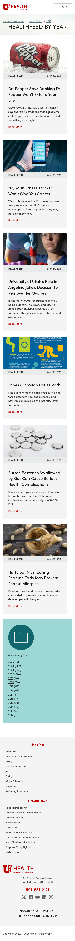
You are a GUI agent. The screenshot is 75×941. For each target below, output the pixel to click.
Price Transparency (16, 807)
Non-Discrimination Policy (20, 842)
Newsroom (12, 786)
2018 (10, 690)
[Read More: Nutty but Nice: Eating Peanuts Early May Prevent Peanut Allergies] (35, 539)
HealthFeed (35, 21)
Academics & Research (19, 756)
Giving (9, 776)
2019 (10, 686)
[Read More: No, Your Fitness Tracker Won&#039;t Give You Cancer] (35, 155)
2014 (10, 707)
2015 (48, 21)
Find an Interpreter (16, 766)
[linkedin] (44, 897)
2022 (11, 674)
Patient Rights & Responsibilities (24, 812)
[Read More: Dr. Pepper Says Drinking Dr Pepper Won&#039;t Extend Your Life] (35, 56)
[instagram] (51, 897)
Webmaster (12, 852)
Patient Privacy (14, 817)
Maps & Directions (16, 781)
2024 (11, 666)
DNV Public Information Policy (22, 837)
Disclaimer (12, 827)
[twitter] (24, 897)
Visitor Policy (13, 822)
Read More (15, 127)
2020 (11, 682)
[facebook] (31, 897)
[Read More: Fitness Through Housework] (35, 352)
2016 (10, 698)
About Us (11, 751)
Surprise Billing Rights (18, 847)
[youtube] (37, 897)
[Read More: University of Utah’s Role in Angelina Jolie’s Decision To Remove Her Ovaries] (35, 249)
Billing (9, 761)
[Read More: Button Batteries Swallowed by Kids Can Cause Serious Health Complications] (35, 440)
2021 (10, 678)
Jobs (8, 771)
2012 (10, 715)
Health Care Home (13, 21)
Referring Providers (17, 791)
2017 (10, 694)
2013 (10, 711)
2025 (11, 661)
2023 (11, 670)
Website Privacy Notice (19, 832)
